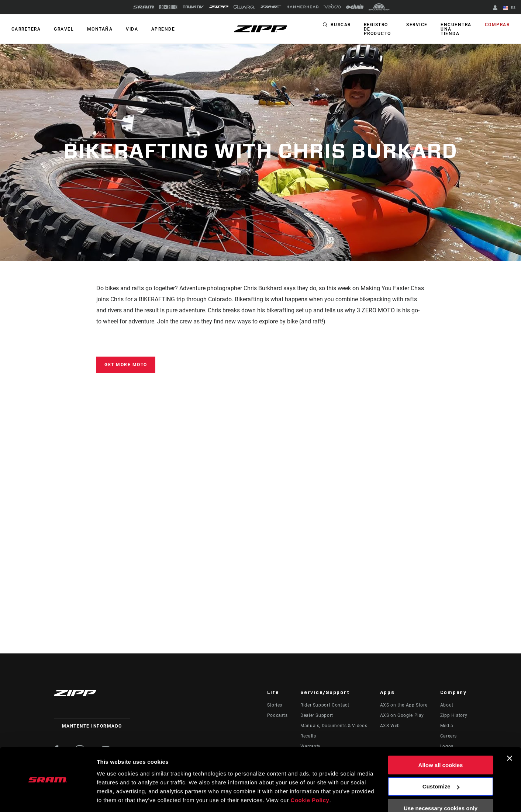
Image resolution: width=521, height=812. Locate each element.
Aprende (160, 29)
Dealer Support (316, 715)
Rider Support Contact (324, 705)
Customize (440, 763)
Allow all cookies (440, 742)
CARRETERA (26, 29)
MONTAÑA (98, 29)
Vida (130, 29)
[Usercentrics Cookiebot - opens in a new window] (47, 797)
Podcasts (277, 715)
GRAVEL (63, 29)
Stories (274, 705)
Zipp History (453, 715)
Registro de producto (377, 29)
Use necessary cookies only (440, 785)
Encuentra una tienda (456, 27)
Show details (114, 797)
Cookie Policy (310, 777)
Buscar (341, 25)
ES (509, 8)
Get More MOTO (125, 364)
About (446, 705)
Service (417, 25)
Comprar (497, 25)
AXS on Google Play (402, 715)
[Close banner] (509, 735)
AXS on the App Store (404, 705)
